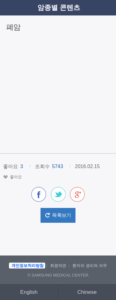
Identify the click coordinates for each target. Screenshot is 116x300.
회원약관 (58, 265)
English (28, 292)
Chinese (87, 292)
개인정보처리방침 (27, 265)
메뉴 (107, 7)
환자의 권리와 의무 (89, 265)
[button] (12, 177)
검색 (94, 7)
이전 (9, 7)
